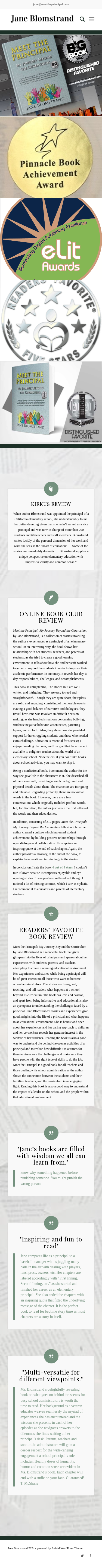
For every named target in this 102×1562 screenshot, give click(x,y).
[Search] (79, 19)
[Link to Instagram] (82, 1555)
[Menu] (91, 19)
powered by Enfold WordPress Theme (59, 1548)
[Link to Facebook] (90, 1555)
